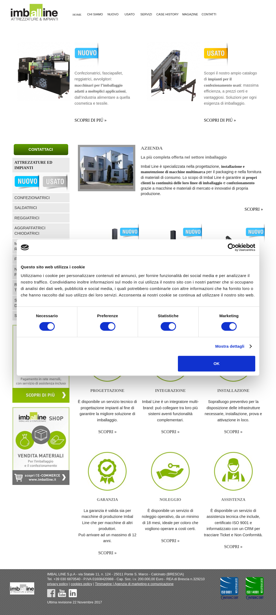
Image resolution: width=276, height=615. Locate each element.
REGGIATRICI (27, 218)
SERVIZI (146, 14)
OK (216, 363)
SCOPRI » (253, 209)
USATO (130, 14)
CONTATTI (209, 14)
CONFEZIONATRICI (32, 198)
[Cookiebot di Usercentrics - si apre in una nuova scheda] (231, 247)
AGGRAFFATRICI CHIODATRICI (30, 230)
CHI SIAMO (95, 14)
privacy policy (57, 584)
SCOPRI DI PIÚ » (91, 120)
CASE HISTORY (167, 14)
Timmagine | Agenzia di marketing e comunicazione (134, 584)
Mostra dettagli (229, 346)
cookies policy (81, 584)
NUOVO (113, 14)
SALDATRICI (26, 208)
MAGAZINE (190, 14)
